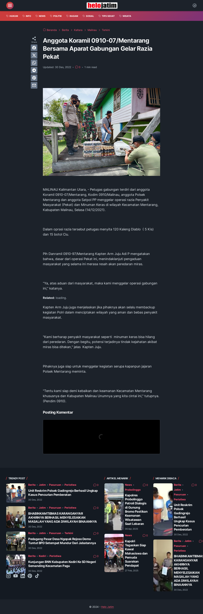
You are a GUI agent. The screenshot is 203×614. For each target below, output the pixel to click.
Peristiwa (70, 484)
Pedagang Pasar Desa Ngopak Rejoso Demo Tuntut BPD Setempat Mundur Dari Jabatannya (62, 541)
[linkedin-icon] (23, 576)
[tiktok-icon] (37, 576)
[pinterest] (34, 77)
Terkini (68, 533)
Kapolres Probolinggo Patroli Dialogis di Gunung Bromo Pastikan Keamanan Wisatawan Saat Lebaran (136, 509)
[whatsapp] (34, 62)
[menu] (10, 5)
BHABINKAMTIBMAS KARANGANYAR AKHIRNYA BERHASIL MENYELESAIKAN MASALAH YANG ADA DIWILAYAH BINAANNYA (62, 518)
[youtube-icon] (15, 576)
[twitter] (34, 55)
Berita (32, 484)
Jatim (42, 484)
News (128, 484)
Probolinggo (133, 489)
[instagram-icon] (8, 576)
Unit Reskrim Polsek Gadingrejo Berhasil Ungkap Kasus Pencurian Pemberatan (63, 493)
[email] (34, 85)
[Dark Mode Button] (194, 5)
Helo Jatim (107, 606)
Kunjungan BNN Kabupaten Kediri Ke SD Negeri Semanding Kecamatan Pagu (62, 564)
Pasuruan (55, 484)
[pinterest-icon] (30, 576)
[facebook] (34, 47)
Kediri (42, 555)
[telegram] (34, 70)
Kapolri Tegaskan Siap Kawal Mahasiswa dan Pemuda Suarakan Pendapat (136, 553)
